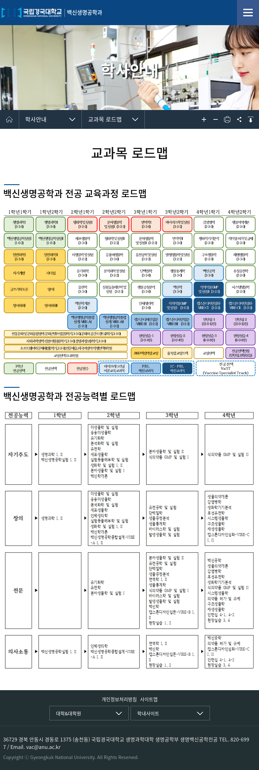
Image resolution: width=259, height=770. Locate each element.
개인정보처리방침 (119, 699)
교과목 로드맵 (105, 119)
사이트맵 (149, 699)
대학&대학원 (68, 713)
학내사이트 (148, 713)
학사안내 (36, 119)
